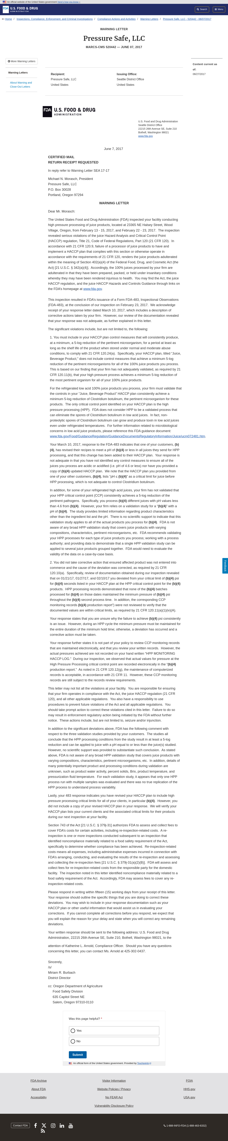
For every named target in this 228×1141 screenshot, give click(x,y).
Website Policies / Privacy (114, 1089)
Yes (79, 1030)
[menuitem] (207, 70)
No (79, 1041)
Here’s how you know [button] (69, 2)
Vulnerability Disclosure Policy (114, 1105)
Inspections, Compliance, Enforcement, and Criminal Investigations (55, 19)
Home (8, 19)
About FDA (38, 1089)
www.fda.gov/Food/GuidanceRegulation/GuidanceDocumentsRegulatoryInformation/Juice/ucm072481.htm (127, 436)
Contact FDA (20, 1125)
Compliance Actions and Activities (116, 19)
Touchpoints (143, 1063)
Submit (78, 1055)
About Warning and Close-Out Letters (21, 84)
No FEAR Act (114, 1097)
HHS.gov (189, 1089)
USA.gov (189, 1097)
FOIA (189, 1080)
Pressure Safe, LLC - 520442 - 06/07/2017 (187, 19)
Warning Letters (149, 19)
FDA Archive (39, 1080)
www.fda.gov (145, 136)
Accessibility (39, 1097)
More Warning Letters (21, 61)
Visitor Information (114, 1080)
